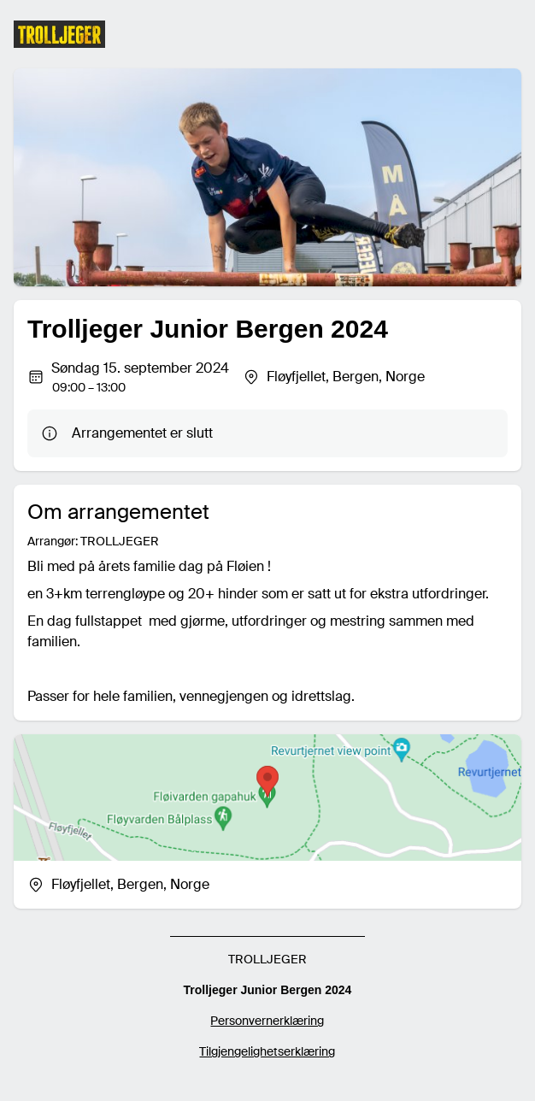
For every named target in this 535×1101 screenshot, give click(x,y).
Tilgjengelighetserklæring (267, 1051)
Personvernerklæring (267, 1020)
